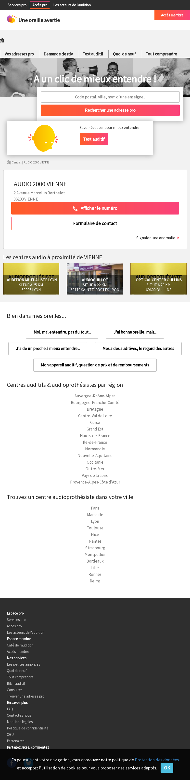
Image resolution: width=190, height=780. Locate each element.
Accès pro (39, 5)
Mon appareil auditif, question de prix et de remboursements (95, 365)
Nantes (95, 541)
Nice (95, 534)
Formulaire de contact (95, 223)
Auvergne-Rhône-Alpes (95, 396)
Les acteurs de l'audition (72, 5)
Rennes (95, 574)
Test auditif (93, 54)
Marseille (95, 514)
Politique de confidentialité (28, 728)
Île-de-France (95, 442)
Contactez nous (19, 715)
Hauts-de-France (95, 435)
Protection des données (157, 760)
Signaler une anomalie (155, 238)
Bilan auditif (16, 683)
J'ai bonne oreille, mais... (135, 332)
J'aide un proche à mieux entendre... (48, 348)
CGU (10, 734)
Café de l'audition (134, 15)
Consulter (14, 689)
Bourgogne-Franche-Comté (95, 402)
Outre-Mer (95, 468)
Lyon (95, 521)
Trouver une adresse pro (25, 696)
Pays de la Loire (95, 475)
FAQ (10, 709)
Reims (95, 581)
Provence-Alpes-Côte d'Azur (95, 482)
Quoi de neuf (124, 54)
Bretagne (95, 409)
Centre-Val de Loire (95, 415)
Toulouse (95, 528)
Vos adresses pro (19, 54)
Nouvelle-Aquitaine (95, 455)
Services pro (17, 5)
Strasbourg (95, 548)
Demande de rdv (58, 54)
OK (167, 768)
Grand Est (95, 429)
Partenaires (16, 741)
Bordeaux (95, 561)
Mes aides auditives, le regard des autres (138, 348)
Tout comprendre (161, 54)
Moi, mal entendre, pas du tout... (62, 332)
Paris (95, 508)
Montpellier (95, 554)
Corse (95, 422)
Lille (95, 567)
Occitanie (95, 462)
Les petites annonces (23, 664)
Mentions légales (20, 721)
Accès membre (172, 15)
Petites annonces (100, 15)
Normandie (95, 449)
